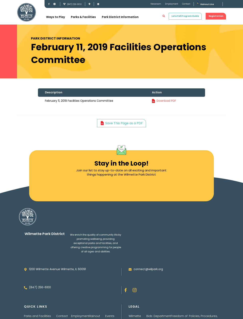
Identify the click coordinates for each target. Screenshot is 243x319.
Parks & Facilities (83, 17)
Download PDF (166, 101)
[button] (163, 16)
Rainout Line (207, 4)
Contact (186, 4)
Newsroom (156, 4)
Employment (171, 4)
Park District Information (120, 17)
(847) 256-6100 (74, 4)
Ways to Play (55, 17)
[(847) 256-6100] (64, 4)
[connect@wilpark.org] (130, 269)
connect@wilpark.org (148, 269)
